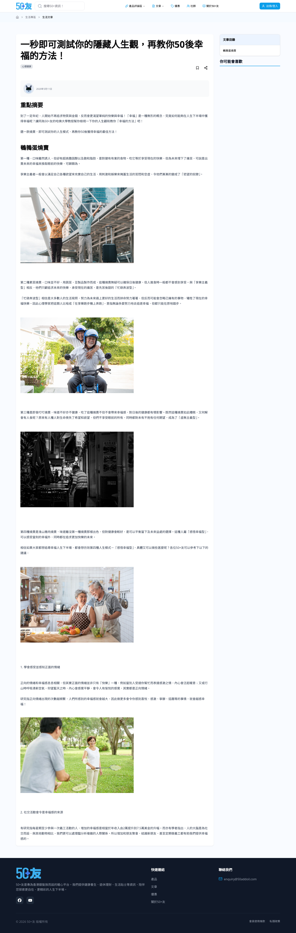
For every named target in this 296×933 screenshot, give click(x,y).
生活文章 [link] (47, 17)
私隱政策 (275, 921)
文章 (154, 887)
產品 (154, 879)
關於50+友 (211, 6)
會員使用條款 (257, 921)
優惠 (175, 6)
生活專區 (30, 17)
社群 (191, 6)
